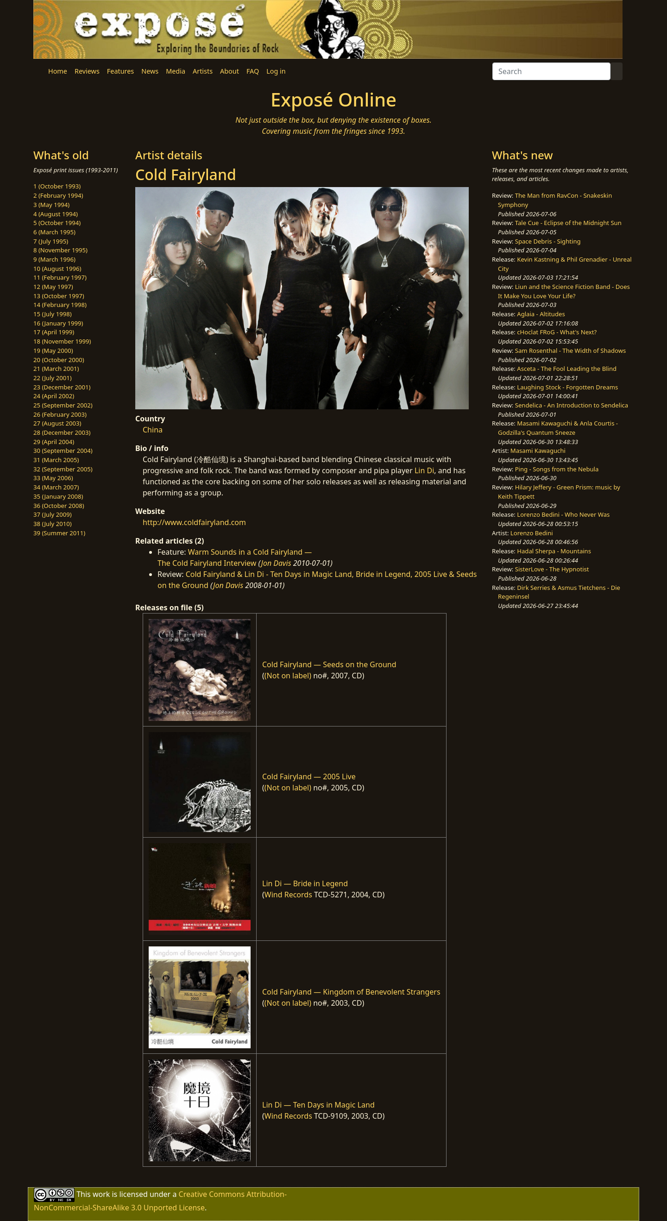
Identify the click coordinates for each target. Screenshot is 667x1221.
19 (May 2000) (53, 350)
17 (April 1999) (53, 332)
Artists (203, 71)
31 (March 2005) (56, 460)
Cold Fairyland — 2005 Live (309, 776)
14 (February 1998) (60, 305)
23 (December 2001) (61, 387)
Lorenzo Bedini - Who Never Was (563, 514)
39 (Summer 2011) (59, 533)
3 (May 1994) (51, 204)
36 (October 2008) (58, 505)
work (101, 1194)
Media (175, 71)
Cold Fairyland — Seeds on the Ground (329, 664)
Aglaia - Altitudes (541, 314)
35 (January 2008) (58, 496)
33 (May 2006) (53, 478)
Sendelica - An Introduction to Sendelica (572, 405)
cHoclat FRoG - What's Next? (557, 332)
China (153, 430)
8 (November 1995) (60, 250)
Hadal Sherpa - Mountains (554, 551)
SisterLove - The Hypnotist (552, 569)
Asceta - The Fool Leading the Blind (567, 368)
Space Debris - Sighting (548, 241)
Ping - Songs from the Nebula (557, 469)
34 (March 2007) (56, 487)
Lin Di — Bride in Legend (305, 883)
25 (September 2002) (63, 405)
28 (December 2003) (61, 432)
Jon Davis (276, 563)
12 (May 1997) (53, 286)
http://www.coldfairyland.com (194, 522)
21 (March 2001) (56, 368)
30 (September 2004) (63, 450)
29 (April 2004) (53, 442)
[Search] (551, 71)
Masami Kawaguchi (538, 450)
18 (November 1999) (62, 341)
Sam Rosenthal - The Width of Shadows (570, 350)
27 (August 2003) (57, 423)
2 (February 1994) (58, 195)
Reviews (87, 71)
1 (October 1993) (57, 186)
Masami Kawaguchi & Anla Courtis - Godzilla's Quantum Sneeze (558, 428)
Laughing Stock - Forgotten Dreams (567, 387)
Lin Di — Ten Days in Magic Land (318, 1105)
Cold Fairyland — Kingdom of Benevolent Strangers (351, 992)
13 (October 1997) (58, 296)
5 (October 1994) (57, 223)
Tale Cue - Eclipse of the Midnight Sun (568, 223)
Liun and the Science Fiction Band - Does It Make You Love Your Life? (564, 291)
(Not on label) (287, 675)
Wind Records (288, 894)
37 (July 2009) (52, 514)
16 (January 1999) (58, 323)
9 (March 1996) (54, 259)
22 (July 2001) (52, 378)
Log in (275, 71)
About (229, 71)
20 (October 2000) (58, 360)
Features (120, 71)
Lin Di (424, 470)
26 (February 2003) (60, 414)
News (149, 71)
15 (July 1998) (52, 314)
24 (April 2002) (53, 396)
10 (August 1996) (57, 268)
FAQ (252, 71)
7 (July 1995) (50, 241)
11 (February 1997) (60, 277)
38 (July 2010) (52, 524)
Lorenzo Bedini (531, 533)
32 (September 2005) (63, 469)
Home (57, 71)
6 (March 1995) (54, 232)
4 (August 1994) (55, 214)
